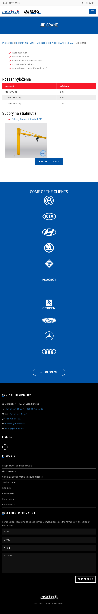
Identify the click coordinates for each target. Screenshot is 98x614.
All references (49, 372)
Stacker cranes (9, 482)
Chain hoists (8, 493)
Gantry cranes (9, 471)
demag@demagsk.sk (14, 428)
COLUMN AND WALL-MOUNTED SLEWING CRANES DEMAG (44, 42)
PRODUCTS (7, 42)
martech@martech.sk (14, 423)
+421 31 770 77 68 (34, 408)
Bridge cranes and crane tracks (17, 465)
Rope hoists (8, 499)
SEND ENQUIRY (85, 579)
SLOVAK (90, 3)
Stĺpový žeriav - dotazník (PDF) (27, 119)
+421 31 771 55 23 (11, 3)
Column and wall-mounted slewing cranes (22, 476)
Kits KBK (6, 487)
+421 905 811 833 (13, 418)
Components (8, 504)
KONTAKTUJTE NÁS (49, 161)
